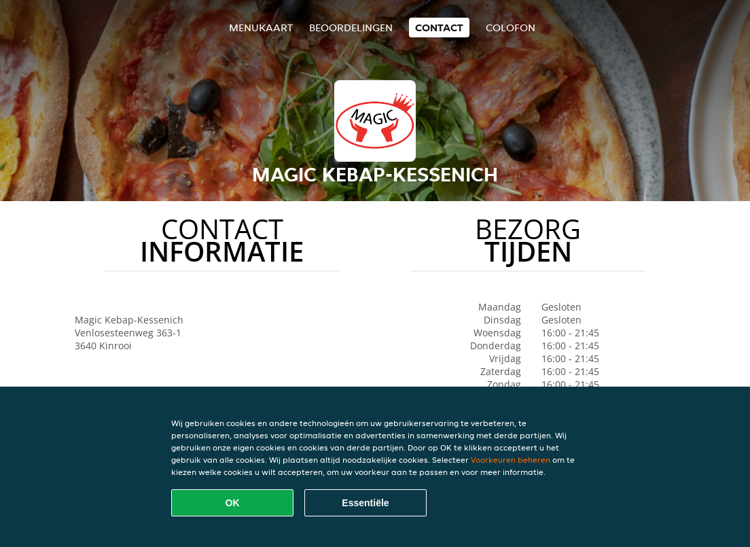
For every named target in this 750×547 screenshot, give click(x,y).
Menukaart (261, 27)
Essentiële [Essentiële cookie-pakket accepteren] (365, 502)
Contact (439, 27)
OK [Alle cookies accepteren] (233, 502)
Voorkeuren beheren (510, 460)
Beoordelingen (351, 27)
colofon (510, 27)
